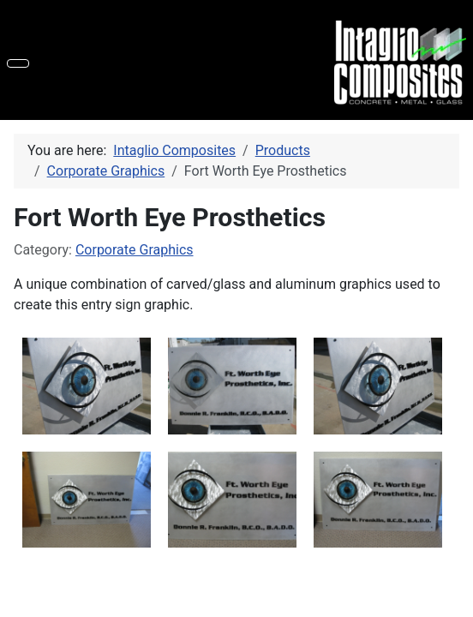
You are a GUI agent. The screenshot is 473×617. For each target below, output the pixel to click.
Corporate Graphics (134, 250)
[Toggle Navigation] (18, 63)
